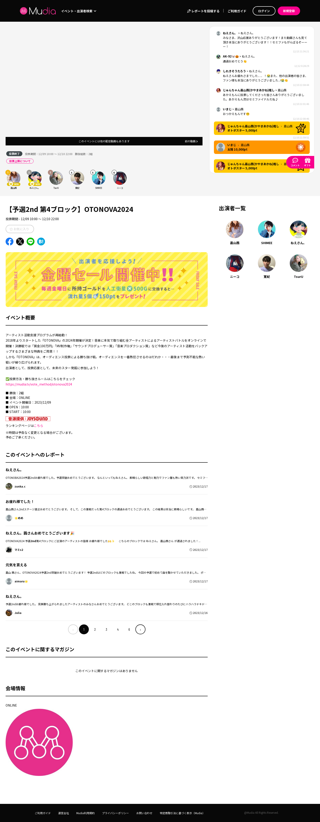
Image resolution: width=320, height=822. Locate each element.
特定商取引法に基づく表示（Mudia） (182, 813)
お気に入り (19, 229)
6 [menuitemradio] (129, 629)
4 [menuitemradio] (118, 629)
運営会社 (63, 813)
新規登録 (289, 11)
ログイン (264, 11)
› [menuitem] (140, 629)
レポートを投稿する (203, 11)
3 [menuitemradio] (106, 629)
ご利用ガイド (237, 11)
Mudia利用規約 (85, 813)
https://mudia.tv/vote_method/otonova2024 (39, 384)
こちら (38, 425)
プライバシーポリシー (115, 813)
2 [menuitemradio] (95, 629)
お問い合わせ (144, 813)
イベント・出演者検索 (78, 11)
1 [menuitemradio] (83, 629)
